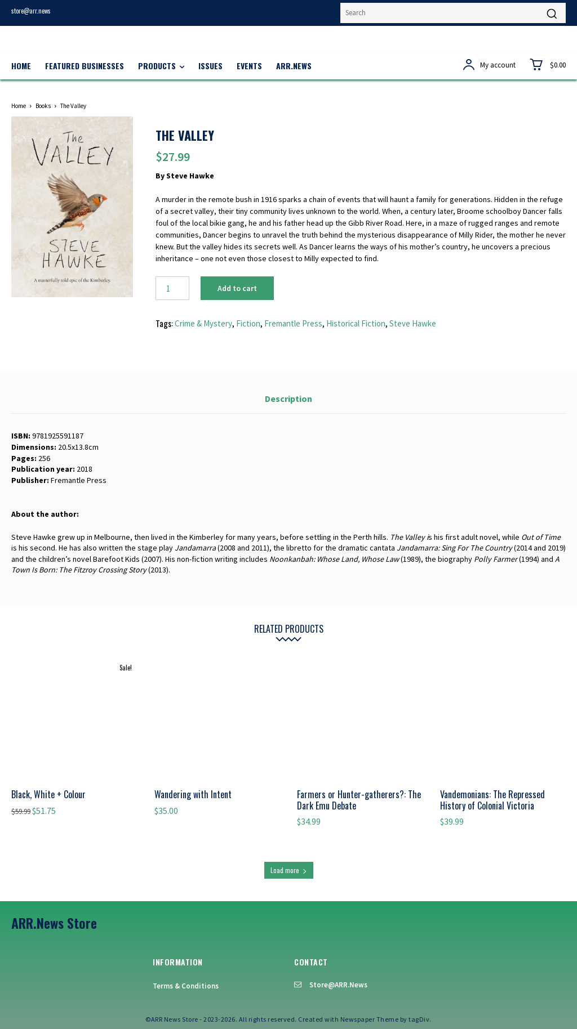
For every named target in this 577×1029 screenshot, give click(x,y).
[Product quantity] (172, 288)
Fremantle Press (293, 323)
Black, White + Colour (48, 794)
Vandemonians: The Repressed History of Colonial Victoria (492, 800)
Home (18, 106)
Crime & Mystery (203, 323)
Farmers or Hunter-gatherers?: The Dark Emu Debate (359, 800)
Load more (288, 870)
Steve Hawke (412, 323)
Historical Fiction (355, 323)
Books (43, 106)
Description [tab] (288, 398)
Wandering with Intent (193, 794)
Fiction (248, 323)
